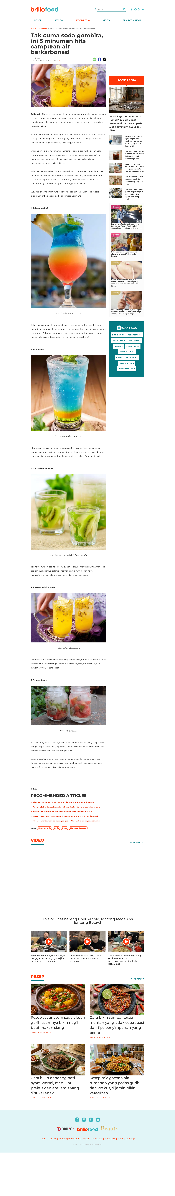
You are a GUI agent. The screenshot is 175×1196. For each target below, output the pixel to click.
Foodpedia (83, 20)
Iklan (43, 1138)
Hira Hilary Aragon (38, 58)
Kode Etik (110, 1138)
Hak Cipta (97, 1138)
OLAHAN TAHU (127, 363)
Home (33, 28)
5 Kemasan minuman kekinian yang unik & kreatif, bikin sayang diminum (66, 821)
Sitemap (130, 1138)
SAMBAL (119, 346)
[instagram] (135, 9)
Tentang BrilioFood (69, 1138)
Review (58, 20)
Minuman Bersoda (78, 828)
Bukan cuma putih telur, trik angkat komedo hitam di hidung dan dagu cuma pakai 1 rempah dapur (126, 312)
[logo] (44, 9)
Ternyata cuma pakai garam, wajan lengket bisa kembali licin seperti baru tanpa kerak (133, 194)
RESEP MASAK (134, 335)
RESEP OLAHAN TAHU (126, 358)
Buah (64, 828)
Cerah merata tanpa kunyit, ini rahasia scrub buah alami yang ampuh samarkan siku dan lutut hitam (125, 283)
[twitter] (139, 9)
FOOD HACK (118, 335)
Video (106, 20)
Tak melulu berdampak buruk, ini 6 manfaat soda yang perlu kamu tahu (66, 807)
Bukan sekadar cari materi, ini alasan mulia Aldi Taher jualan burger (124, 254)
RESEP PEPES (132, 346)
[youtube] (143, 9)
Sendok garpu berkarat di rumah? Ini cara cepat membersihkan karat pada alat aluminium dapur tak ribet (125, 123)
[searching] (124, 9)
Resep (37, 20)
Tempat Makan (132, 20)
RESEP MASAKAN (127, 369)
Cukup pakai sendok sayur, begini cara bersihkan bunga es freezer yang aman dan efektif (133, 141)
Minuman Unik (44, 828)
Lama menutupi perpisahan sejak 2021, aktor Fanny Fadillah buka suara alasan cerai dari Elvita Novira (126, 226)
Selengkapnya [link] (136, 842)
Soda (56, 828)
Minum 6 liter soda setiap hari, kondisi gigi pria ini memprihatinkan (64, 802)
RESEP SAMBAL (126, 352)
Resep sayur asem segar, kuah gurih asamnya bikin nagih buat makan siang (58, 1022)
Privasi (85, 1138)
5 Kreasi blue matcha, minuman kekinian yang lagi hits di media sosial (65, 816)
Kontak (52, 1138)
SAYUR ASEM (119, 341)
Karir (120, 1138)
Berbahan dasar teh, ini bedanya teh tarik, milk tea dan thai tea (62, 811)
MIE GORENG (135, 341)
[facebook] (132, 9)
